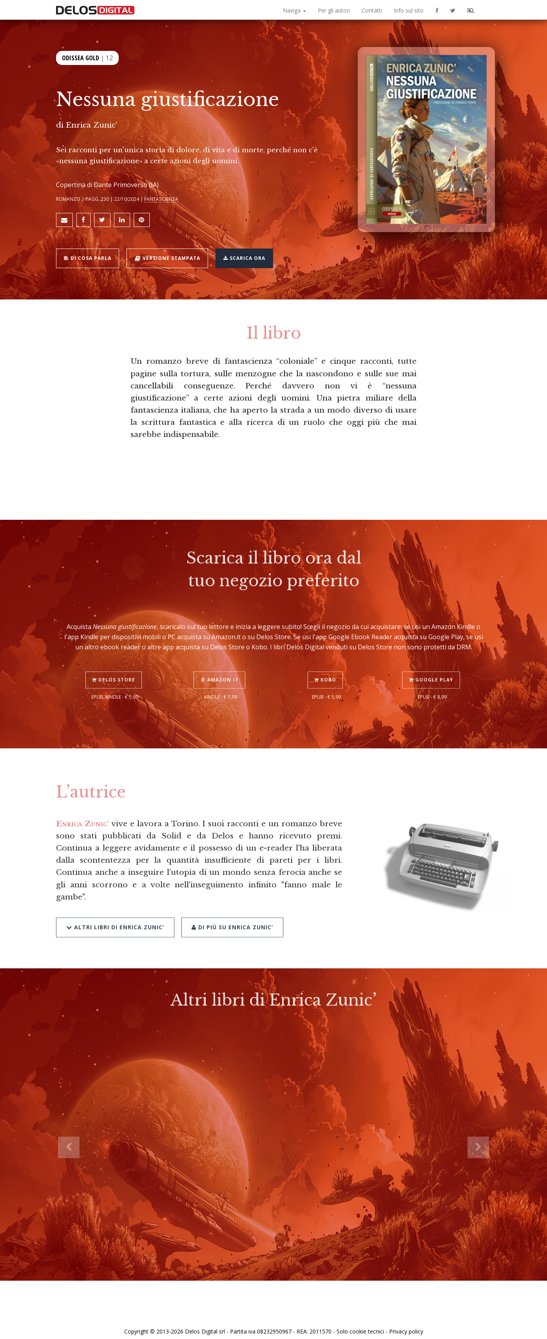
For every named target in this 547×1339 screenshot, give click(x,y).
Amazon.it (221, 658)
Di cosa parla (90, 253)
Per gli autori (334, 10)
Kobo (326, 658)
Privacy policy (406, 1324)
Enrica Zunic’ (91, 125)
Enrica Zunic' (82, 819)
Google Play (432, 658)
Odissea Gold (80, 58)
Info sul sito (409, 10)
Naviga (294, 10)
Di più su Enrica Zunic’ (230, 903)
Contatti (372, 10)
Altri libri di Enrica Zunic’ (115, 903)
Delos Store (114, 658)
